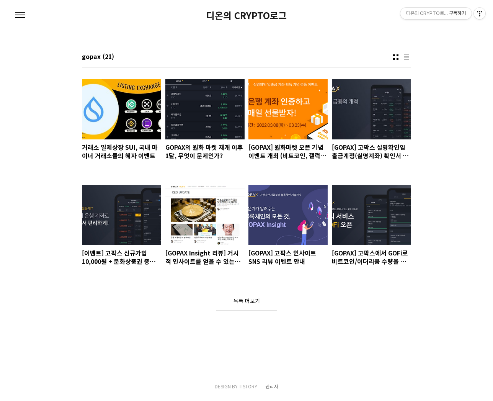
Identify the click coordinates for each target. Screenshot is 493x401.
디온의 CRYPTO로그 (246, 15)
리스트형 (406, 57)
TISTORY (248, 386)
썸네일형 (395, 57)
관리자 (272, 386)
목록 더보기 (246, 300)
